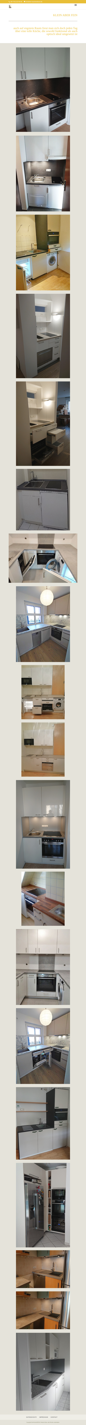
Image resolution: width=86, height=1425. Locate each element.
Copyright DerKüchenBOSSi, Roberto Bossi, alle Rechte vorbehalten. (43, 1422)
